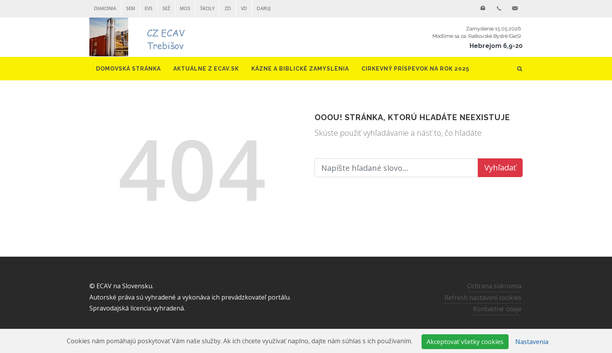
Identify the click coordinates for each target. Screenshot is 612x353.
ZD (227, 8)
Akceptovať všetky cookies (465, 341)
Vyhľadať (500, 167)
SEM (130, 8)
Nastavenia (531, 341)
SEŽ (166, 8)
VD (244, 8)
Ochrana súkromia (494, 286)
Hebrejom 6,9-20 (496, 46)
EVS (149, 8)
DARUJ (263, 8)
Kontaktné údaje (497, 309)
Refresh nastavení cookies (483, 297)
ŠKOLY (207, 8)
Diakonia (105, 8)
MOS (185, 8)
